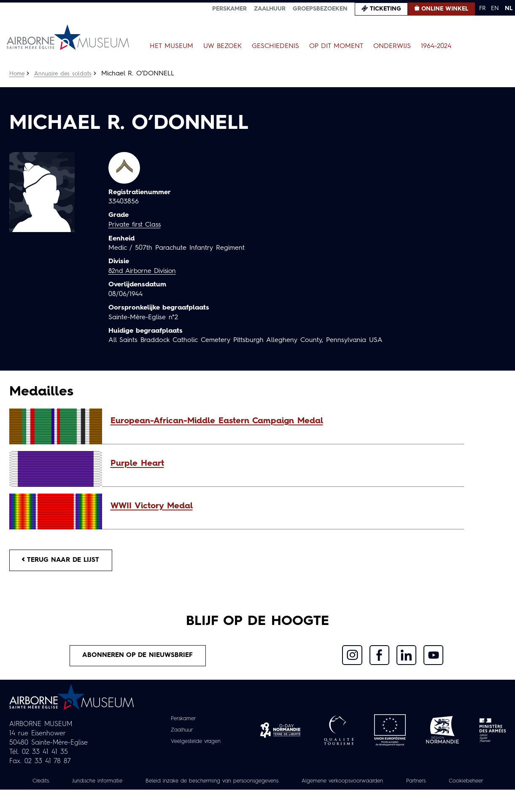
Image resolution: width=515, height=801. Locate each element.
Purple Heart (137, 463)
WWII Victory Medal (152, 506)
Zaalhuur (270, 9)
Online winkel (444, 9)
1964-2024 (436, 46)
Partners (459, 783)
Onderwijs (392, 46)
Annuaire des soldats (64, 74)
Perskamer (229, 9)
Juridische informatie (113, 783)
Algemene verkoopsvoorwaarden (380, 783)
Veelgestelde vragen (195, 743)
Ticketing (385, 9)
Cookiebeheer (257, 792)
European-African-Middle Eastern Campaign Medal (217, 421)
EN (495, 8)
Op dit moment (336, 46)
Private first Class (135, 225)
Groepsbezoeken (320, 9)
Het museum (171, 46)
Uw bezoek (222, 46)
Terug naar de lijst (62, 560)
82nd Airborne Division (144, 270)
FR (482, 8)
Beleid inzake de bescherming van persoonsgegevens (238, 783)
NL (508, 8)
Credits (54, 783)
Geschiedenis (275, 46)
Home (17, 74)
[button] (283, 421)
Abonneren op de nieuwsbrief (138, 657)
